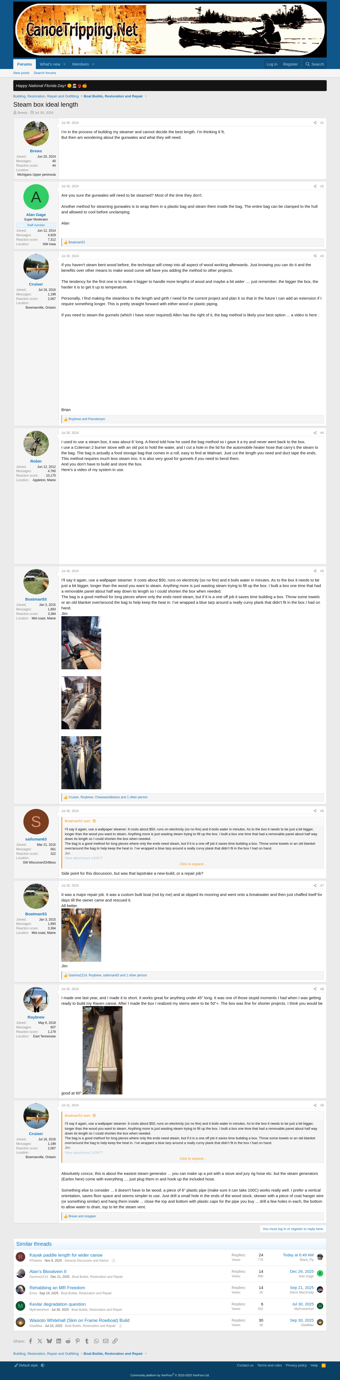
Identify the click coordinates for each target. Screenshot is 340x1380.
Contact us (245, 1365)
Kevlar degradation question (57, 1304)
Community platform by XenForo (170, 1375)
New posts (21, 73)
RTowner (35, 1260)
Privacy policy (296, 1365)
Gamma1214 (38, 1277)
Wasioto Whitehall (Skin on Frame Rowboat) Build (79, 1320)
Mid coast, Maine (44, 618)
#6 (322, 811)
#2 (322, 186)
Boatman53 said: (78, 821)
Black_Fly (307, 1260)
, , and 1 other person (108, 797)
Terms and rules (269, 1365)
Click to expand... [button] (193, 864)
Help (314, 1365)
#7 (322, 885)
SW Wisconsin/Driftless (39, 862)
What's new (50, 64)
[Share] (315, 123)
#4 (322, 433)
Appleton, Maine (44, 480)
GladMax (35, 1326)
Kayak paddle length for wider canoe (66, 1255)
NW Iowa (49, 244)
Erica (33, 1293)
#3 (322, 256)
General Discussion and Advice (87, 1260)
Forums (24, 64)
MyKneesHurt (39, 1310)
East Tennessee (44, 1036)
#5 (322, 571)
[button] (64, 64)
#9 (322, 1105)
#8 (322, 989)
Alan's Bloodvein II (47, 1271)
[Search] (315, 64)
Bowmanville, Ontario (41, 307)
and (87, 419)
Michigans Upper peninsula (36, 174)
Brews (22, 113)
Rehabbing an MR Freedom (57, 1287)
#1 (322, 123)
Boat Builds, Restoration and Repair (97, 1277)
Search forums (45, 73)
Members (80, 64)
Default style (26, 1365)
